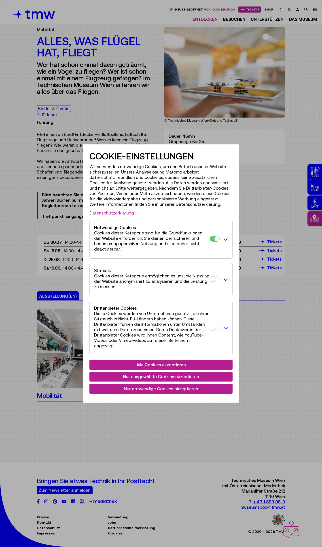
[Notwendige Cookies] (215, 239)
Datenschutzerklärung (111, 212)
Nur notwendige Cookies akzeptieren (161, 388)
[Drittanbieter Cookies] (215, 327)
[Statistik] (215, 279)
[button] (225, 239)
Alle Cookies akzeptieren (161, 364)
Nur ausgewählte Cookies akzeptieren (161, 376)
